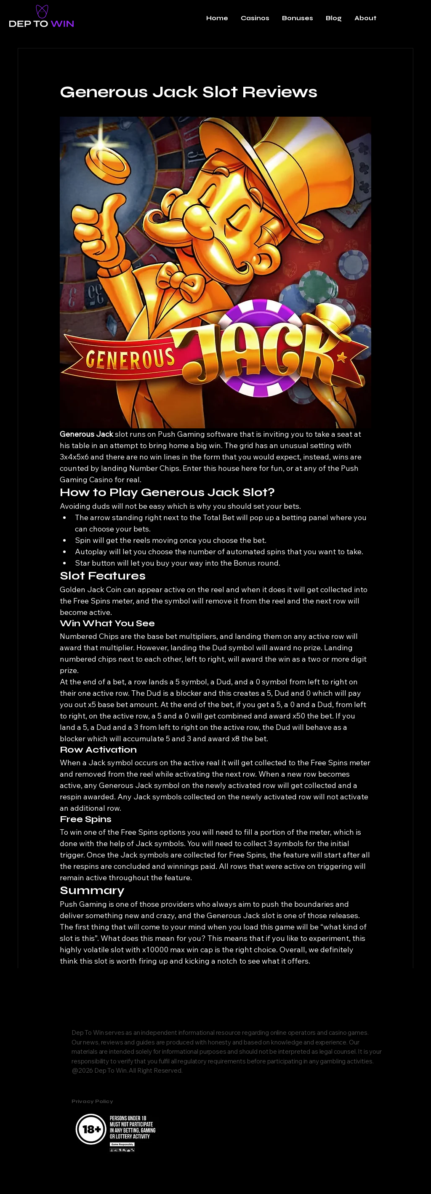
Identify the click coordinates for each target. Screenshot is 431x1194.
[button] (255, 18)
